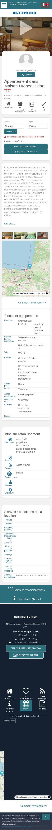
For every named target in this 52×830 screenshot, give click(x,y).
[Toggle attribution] (47, 293)
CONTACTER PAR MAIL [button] (26, 655)
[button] (26, 74)
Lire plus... (9, 223)
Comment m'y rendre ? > (32, 302)
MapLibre (41, 293)
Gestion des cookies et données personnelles (18, 827)
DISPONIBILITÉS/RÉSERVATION (26, 648)
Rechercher (11, 131)
